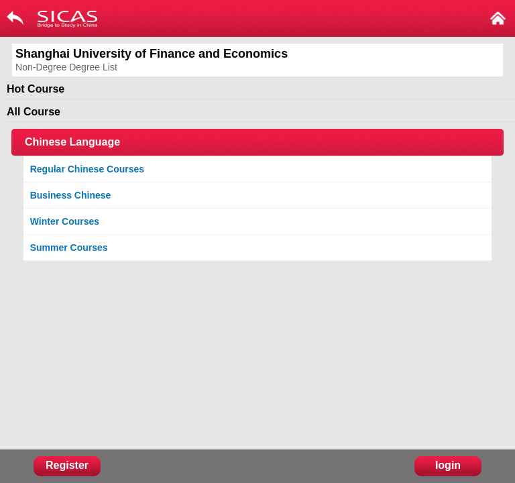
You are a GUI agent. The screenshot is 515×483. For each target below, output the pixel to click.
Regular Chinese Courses (87, 169)
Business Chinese (70, 195)
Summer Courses (69, 247)
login (448, 465)
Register (67, 465)
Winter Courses (64, 221)
